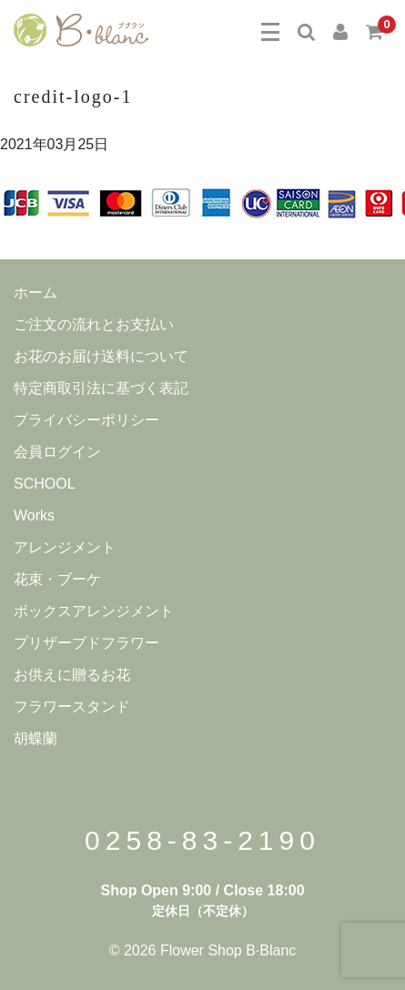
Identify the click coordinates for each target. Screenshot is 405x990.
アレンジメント (65, 547)
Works (34, 515)
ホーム (35, 292)
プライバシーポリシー (86, 420)
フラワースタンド (72, 706)
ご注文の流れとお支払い (94, 324)
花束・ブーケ (57, 579)
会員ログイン (57, 452)
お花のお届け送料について (101, 356)
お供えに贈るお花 (72, 674)
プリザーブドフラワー (86, 643)
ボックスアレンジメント (94, 611)
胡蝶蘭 (35, 738)
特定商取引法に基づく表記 (101, 388)
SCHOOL (45, 483)
